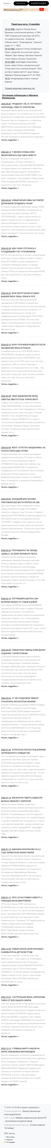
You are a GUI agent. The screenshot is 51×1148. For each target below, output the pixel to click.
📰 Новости (8, 1140)
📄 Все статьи (9, 1137)
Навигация (38, 3)
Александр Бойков (12, 1114)
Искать (21, 3)
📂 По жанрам (9, 1142)
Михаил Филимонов (31, 1111)
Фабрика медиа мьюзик (26, 1118)
